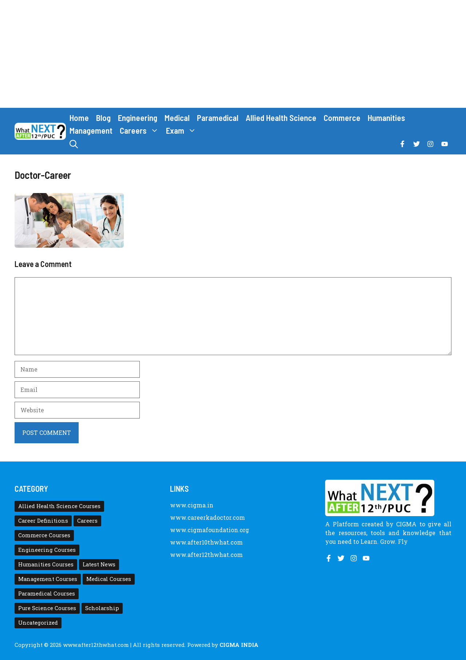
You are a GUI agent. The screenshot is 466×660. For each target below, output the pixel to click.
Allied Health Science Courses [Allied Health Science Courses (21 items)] (59, 506)
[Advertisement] (233, 54)
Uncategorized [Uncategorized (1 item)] (38, 622)
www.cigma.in (191, 505)
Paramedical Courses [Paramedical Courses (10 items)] (46, 593)
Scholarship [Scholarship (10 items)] (102, 608)
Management (91, 130)
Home (79, 118)
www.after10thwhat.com (206, 542)
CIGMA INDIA (239, 644)
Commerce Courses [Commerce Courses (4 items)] (44, 535)
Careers (141, 130)
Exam (183, 130)
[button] (74, 144)
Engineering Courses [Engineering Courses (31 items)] (47, 549)
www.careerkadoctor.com (207, 517)
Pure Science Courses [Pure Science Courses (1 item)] (47, 608)
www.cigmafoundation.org (209, 530)
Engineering (137, 118)
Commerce (342, 118)
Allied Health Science (281, 118)
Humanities (386, 118)
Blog (103, 118)
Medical (177, 118)
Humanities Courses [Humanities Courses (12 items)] (46, 564)
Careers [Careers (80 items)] (87, 520)
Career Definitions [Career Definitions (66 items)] (43, 520)
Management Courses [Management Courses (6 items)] (47, 578)
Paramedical (217, 118)
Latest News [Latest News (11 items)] (99, 564)
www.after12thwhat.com (206, 554)
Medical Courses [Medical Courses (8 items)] (108, 578)
